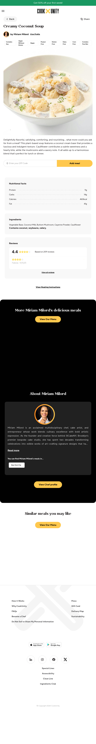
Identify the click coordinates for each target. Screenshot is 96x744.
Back (10, 19)
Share (85, 19)
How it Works (18, 601)
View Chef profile (48, 484)
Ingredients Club (48, 684)
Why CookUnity (19, 606)
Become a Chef (19, 616)
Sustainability (77, 616)
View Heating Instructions (48, 287)
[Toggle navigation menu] (3, 11)
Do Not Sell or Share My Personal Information (33, 621)
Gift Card (75, 606)
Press (74, 601)
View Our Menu (48, 319)
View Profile (35, 34)
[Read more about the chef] (13, 450)
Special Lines (48, 668)
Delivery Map (77, 611)
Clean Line (48, 678)
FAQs (14, 611)
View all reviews (48, 272)
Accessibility (48, 673)
